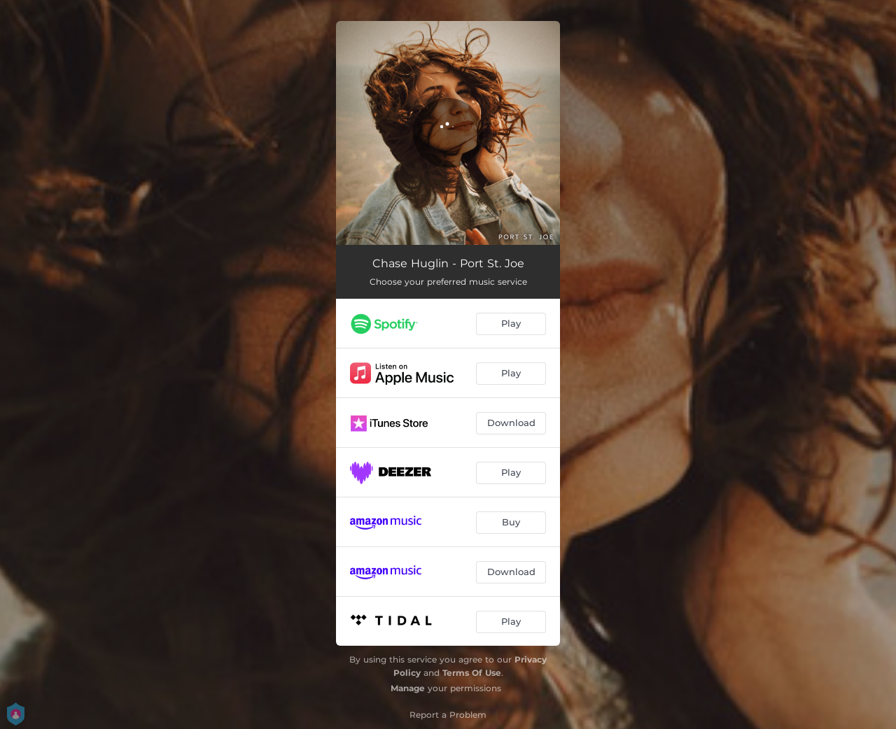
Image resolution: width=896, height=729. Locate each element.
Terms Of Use (471, 672)
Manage (408, 688)
